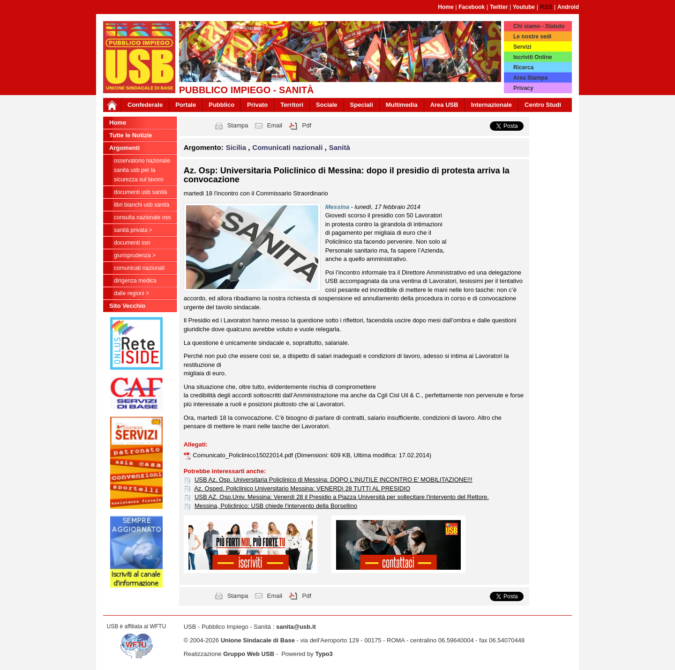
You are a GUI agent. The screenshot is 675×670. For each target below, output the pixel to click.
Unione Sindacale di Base (258, 640)
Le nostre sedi (532, 36)
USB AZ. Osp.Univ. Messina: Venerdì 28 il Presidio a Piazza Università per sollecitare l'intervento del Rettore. (342, 496)
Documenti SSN (132, 242)
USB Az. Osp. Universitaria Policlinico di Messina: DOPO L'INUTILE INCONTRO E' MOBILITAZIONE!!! (333, 479)
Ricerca (523, 67)
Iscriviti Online (532, 57)
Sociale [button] (327, 104)
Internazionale (491, 104)
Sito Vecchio (127, 305)
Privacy (523, 88)
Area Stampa (530, 77)
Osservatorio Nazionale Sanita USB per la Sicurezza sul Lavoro (142, 170)
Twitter (499, 7)
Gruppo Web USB (248, 653)
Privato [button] (257, 104)
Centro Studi (543, 104)
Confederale (145, 104)
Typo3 (323, 653)
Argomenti (124, 147)
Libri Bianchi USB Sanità (141, 204)
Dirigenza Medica (135, 280)
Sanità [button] (339, 147)
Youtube (524, 7)
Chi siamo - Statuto (538, 26)
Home (445, 7)
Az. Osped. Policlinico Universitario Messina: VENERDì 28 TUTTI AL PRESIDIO (302, 488)
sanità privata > (133, 230)
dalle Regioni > (131, 293)
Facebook (471, 7)
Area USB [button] (444, 104)
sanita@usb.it (296, 626)
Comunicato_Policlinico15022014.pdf (244, 455)
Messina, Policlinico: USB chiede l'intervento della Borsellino (276, 505)
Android (568, 7)
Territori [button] (291, 104)
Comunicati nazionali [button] (288, 147)
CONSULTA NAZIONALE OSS (142, 217)
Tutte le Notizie (130, 135)
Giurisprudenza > (135, 255)
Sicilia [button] (237, 147)
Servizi (522, 47)
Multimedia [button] (402, 104)
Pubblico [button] (221, 104)
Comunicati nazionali (139, 268)
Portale (185, 104)
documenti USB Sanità (140, 192)
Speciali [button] (361, 104)
